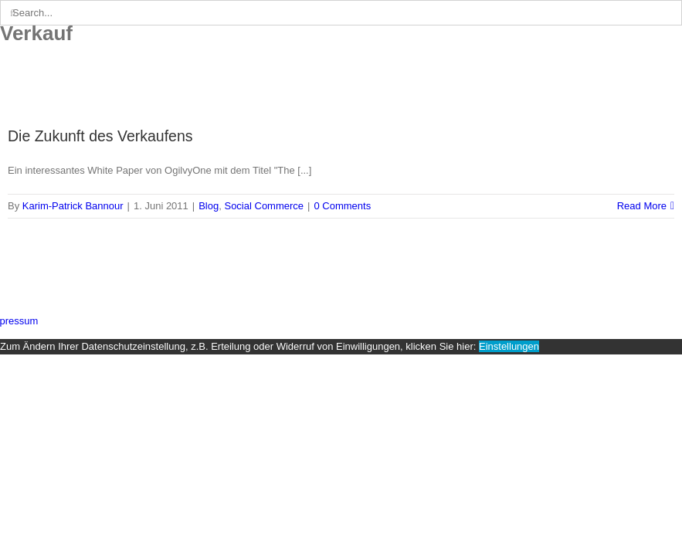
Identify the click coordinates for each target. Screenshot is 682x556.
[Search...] (341, 12)
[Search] (12, 12)
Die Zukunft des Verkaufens (100, 135)
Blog (208, 206)
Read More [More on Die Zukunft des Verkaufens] (642, 206)
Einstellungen (509, 346)
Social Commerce (264, 206)
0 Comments (342, 206)
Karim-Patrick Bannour (73, 206)
